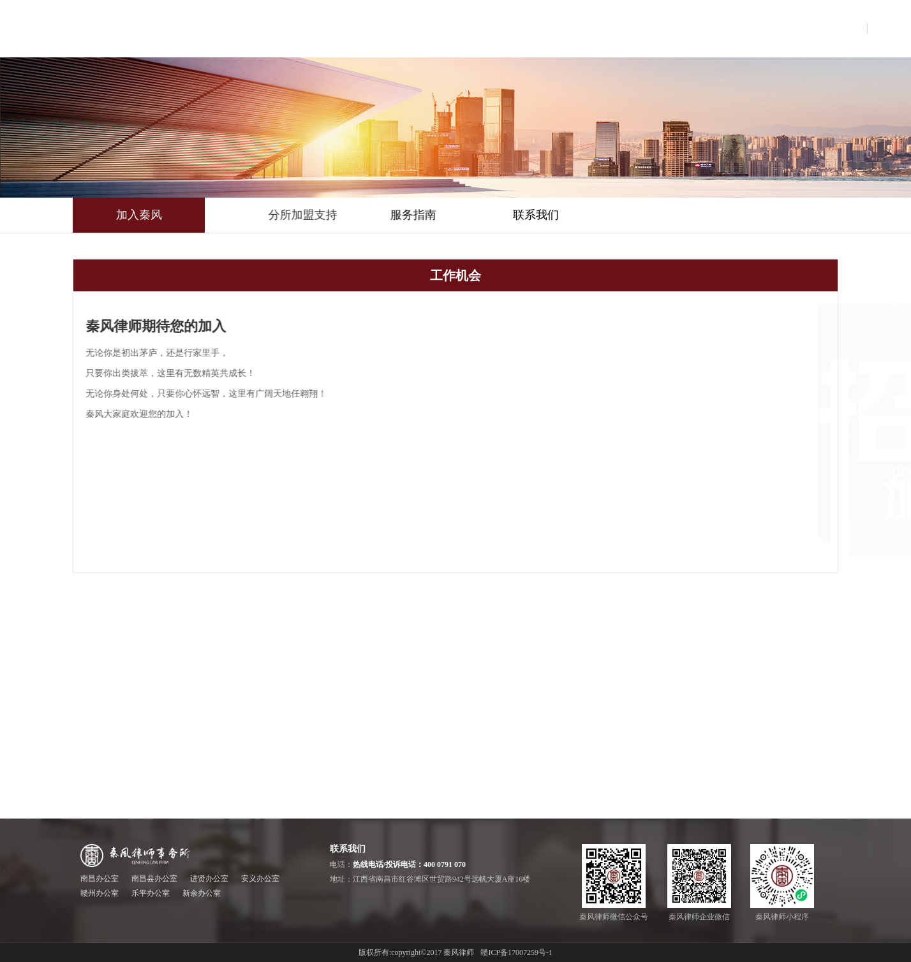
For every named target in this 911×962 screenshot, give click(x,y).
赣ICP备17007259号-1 (516, 952)
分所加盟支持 (360, 214)
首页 (322, 28)
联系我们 (558, 214)
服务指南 (455, 214)
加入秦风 (139, 214)
